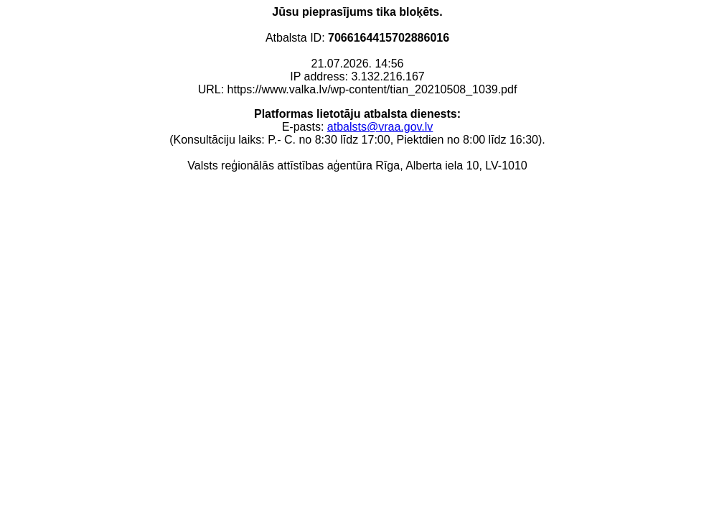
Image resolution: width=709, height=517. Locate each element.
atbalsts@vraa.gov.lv (380, 127)
